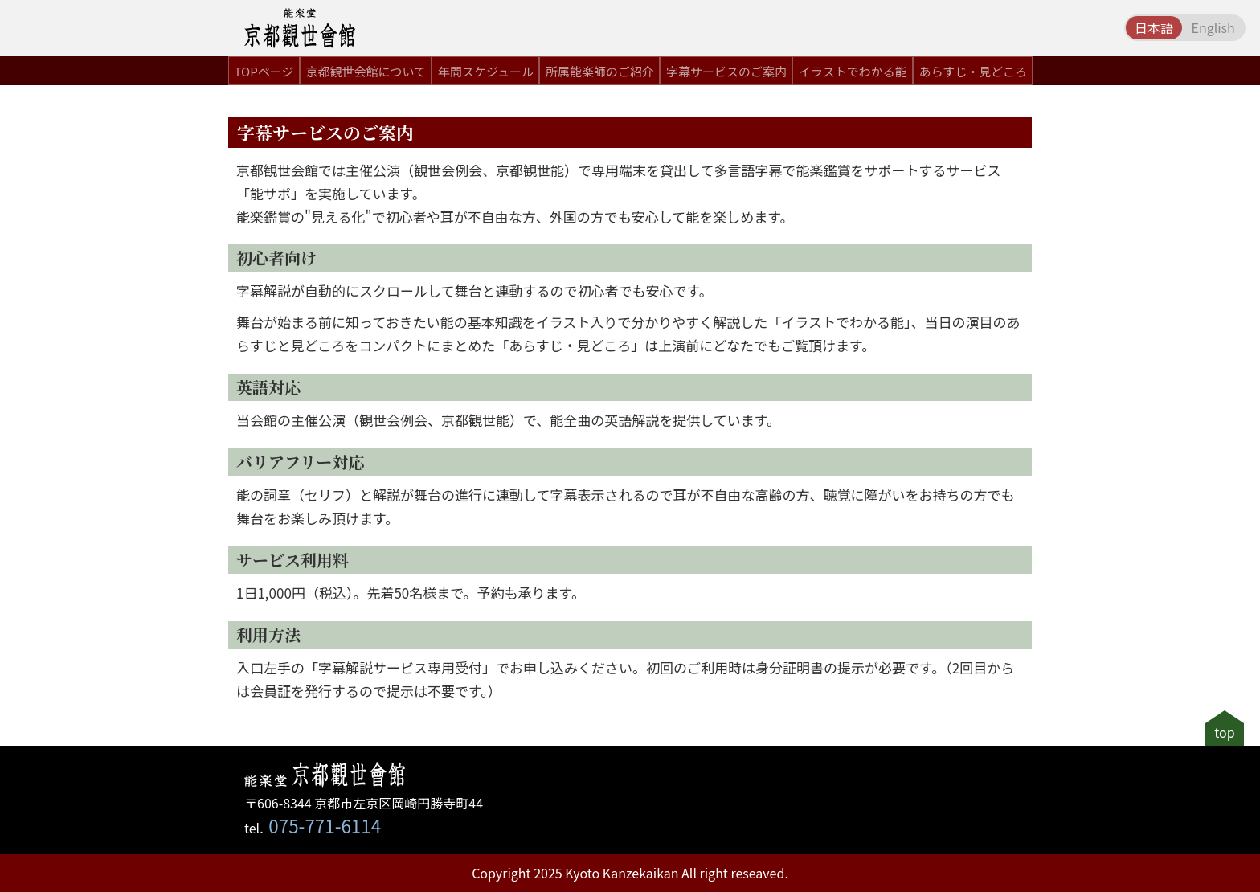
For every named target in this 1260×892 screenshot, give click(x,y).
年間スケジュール (486, 71)
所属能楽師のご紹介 (600, 71)
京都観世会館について (365, 71)
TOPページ (264, 71)
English (1212, 27)
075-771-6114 (324, 825)
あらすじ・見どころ (973, 71)
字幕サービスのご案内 (726, 71)
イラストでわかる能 (853, 71)
